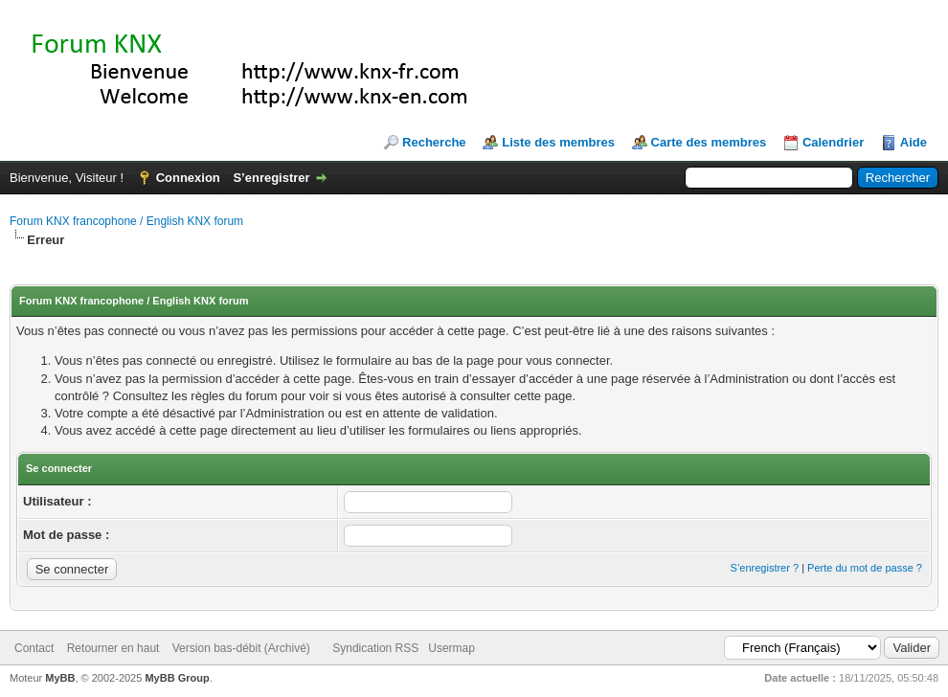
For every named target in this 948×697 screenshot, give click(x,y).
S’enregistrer (271, 177)
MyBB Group (177, 678)
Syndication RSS (375, 648)
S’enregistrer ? (765, 567)
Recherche (433, 142)
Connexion (188, 177)
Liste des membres (558, 142)
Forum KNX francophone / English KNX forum (126, 221)
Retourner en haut (113, 648)
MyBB (60, 678)
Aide (913, 142)
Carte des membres (709, 142)
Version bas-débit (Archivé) (241, 648)
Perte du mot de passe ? (864, 567)
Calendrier (833, 142)
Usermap (451, 648)
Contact (34, 648)
